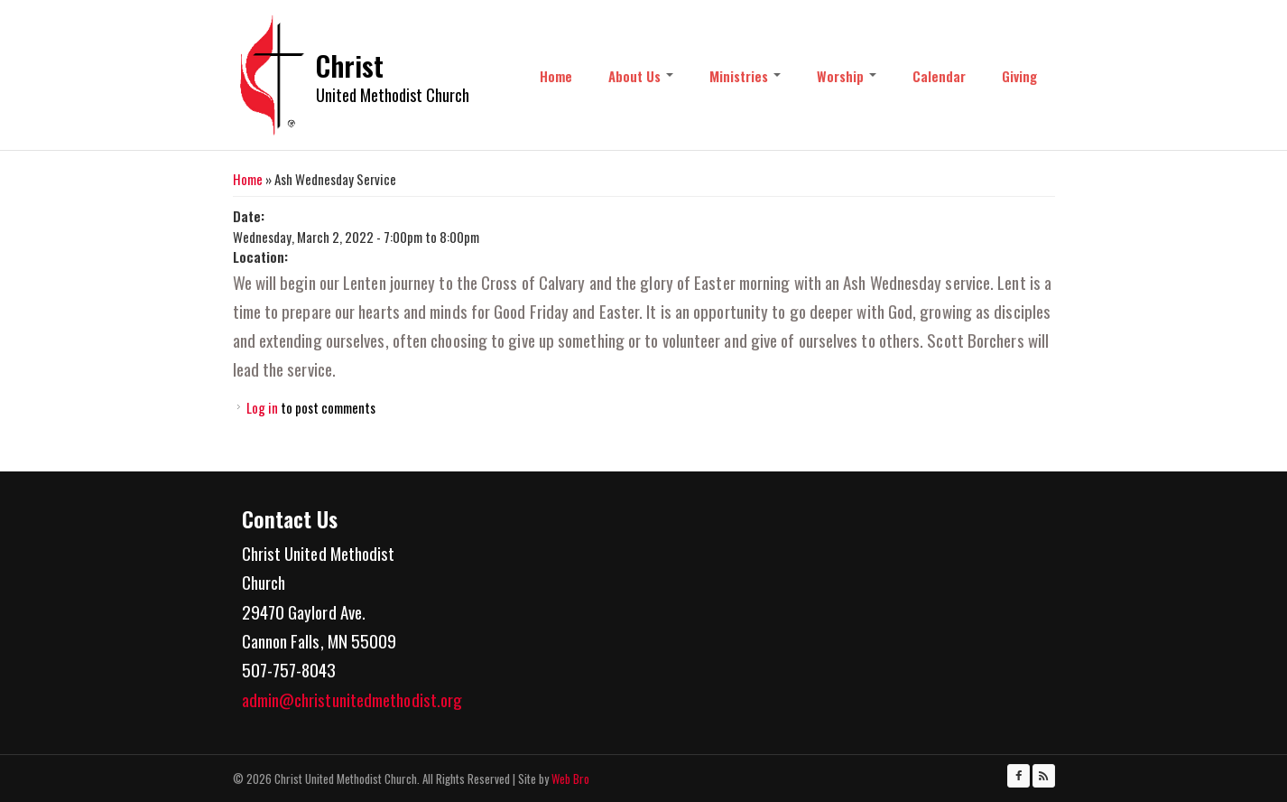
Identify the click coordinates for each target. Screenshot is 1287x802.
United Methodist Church (392, 95)
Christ (350, 65)
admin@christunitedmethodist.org (352, 699)
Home (556, 76)
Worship (846, 76)
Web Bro (569, 778)
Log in (262, 407)
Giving (1019, 76)
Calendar (939, 76)
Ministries (745, 76)
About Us (640, 76)
